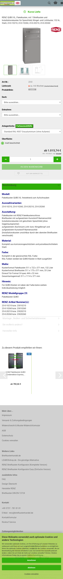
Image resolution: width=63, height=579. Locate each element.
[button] (5, 159)
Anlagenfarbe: (17, 126)
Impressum (7, 415)
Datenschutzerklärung (35, 555)
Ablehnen (31, 568)
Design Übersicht (9, 484)
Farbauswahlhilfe (24, 126)
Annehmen (31, 560)
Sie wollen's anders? (13, 324)
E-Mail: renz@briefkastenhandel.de (17, 513)
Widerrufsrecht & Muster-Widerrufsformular (21, 425)
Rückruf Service (9, 522)
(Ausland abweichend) (51, 86)
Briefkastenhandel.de (11, 455)
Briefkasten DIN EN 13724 (13, 493)
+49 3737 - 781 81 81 (11, 508)
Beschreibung (9, 185)
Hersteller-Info (10, 330)
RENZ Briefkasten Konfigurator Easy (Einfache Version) (26, 469)
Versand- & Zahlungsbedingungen (17, 420)
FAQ (4, 479)
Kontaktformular (9, 517)
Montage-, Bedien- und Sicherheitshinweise (24, 318)
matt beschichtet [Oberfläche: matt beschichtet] (11, 143)
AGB (4, 430)
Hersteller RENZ (9, 488)
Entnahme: (7, 109)
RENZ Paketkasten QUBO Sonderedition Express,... (16, 373)
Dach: (4, 97)
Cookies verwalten (31, 574)
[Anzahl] (31, 159)
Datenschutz (7, 435)
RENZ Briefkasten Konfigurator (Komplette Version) (24, 465)
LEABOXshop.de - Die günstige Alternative (20, 460)
